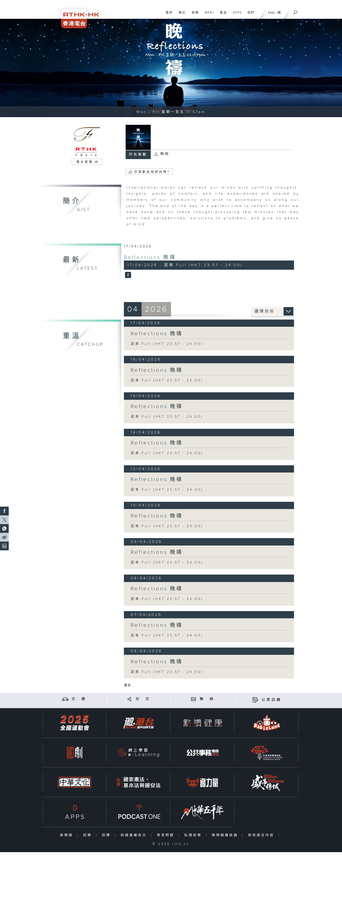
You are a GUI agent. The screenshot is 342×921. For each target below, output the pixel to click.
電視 (167, 15)
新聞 (193, 15)
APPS (236, 15)
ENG (271, 13)
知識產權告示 (135, 835)
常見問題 (166, 835)
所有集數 (138, 155)
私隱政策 (194, 835)
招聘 (88, 835)
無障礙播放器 (226, 835)
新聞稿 (67, 835)
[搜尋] (295, 11)
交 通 (79, 699)
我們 (249, 15)
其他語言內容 (262, 835)
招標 (107, 835)
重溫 (222, 15)
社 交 (143, 699)
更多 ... (129, 685)
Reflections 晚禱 (150, 257)
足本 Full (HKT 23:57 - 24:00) (167, 344)
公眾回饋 (272, 700)
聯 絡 (207, 699)
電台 (180, 15)
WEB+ (208, 15)
